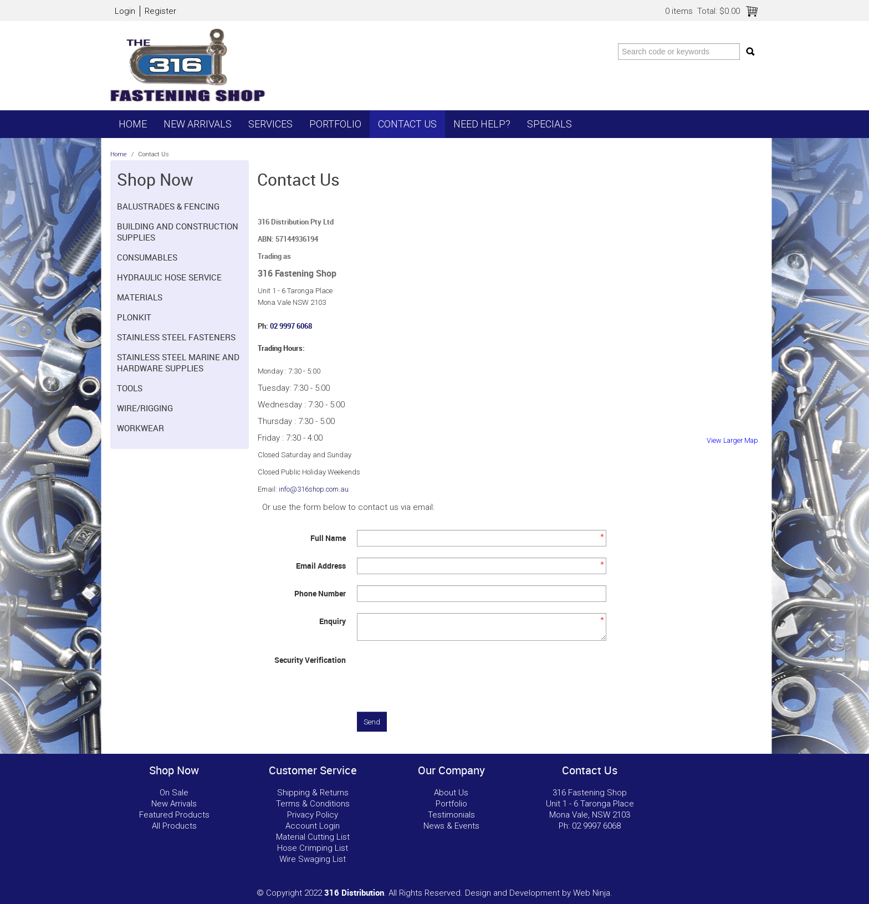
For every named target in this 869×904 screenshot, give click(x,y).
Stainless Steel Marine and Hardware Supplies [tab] (178, 362)
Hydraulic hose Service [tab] (169, 277)
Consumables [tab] (147, 257)
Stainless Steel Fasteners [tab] (176, 337)
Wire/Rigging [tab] (145, 407)
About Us (451, 793)
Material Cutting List (313, 837)
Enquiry (332, 621)
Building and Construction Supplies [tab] (177, 232)
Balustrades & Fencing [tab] (168, 206)
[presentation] (441, 673)
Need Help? (481, 124)
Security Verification (310, 660)
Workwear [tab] (140, 427)
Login (125, 11)
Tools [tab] (129, 388)
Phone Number (320, 593)
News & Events (451, 826)
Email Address (321, 565)
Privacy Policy (312, 815)
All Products (174, 826)
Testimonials (451, 815)
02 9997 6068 (291, 326)
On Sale (174, 793)
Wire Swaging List (312, 859)
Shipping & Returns (313, 793)
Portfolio (335, 124)
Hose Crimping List (312, 848)
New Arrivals (197, 124)
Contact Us (407, 124)
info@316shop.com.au (314, 489)
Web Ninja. (592, 893)
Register (160, 11)
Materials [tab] (139, 297)
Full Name (328, 538)
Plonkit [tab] (134, 317)
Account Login (312, 826)
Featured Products (174, 815)
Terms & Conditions (313, 804)
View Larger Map (732, 440)
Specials (549, 124)
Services (270, 124)
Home (133, 124)
